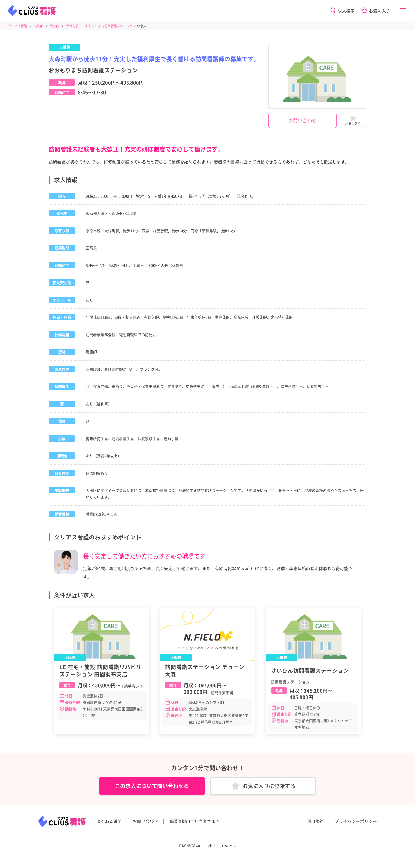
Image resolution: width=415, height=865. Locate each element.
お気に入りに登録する (269, 787)
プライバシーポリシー (356, 824)
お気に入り (379, 10)
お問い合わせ (302, 120)
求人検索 (346, 10)
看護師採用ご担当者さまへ (194, 824)
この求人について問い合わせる (151, 787)
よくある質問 (109, 824)
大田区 (54, 26)
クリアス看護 (17, 26)
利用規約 (315, 824)
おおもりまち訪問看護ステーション (110, 26)
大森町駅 (72, 26)
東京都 (38, 26)
